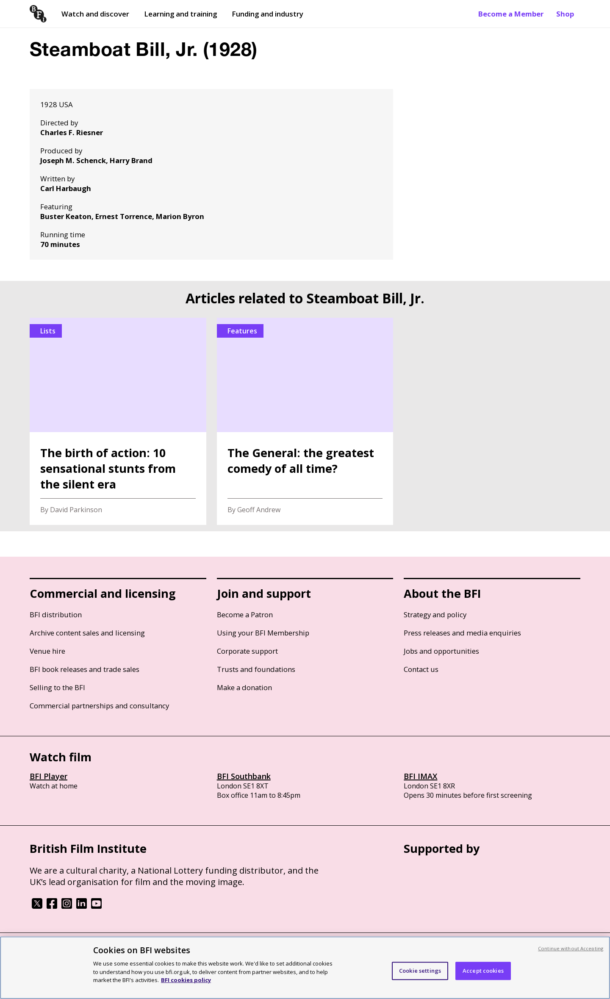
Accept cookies (483, 970)
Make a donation (244, 687)
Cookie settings (420, 970)
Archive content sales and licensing (87, 633)
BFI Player (48, 776)
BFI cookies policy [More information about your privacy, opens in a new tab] (186, 980)
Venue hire (47, 651)
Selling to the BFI (57, 687)
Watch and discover (95, 14)
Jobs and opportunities (441, 651)
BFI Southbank (244, 776)
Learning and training (180, 14)
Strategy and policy (435, 614)
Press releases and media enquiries (462, 633)
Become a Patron (245, 614)
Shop (565, 14)
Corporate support (247, 651)
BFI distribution (56, 614)
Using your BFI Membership (263, 633)
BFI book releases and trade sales (84, 669)
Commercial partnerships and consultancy (99, 705)
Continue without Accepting (570, 948)
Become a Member (510, 14)
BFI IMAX (420, 776)
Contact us (421, 669)
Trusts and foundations (256, 669)
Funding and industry (267, 14)
